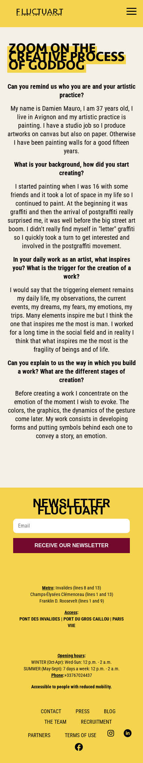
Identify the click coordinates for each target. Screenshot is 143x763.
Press (82, 711)
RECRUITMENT (96, 722)
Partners (39, 735)
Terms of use (80, 735)
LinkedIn (128, 733)
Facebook (78, 746)
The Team (55, 722)
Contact (51, 711)
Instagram (111, 733)
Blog (109, 711)
